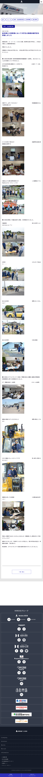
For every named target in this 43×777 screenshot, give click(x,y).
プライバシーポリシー (6, 765)
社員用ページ (4, 763)
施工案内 (35, 19)
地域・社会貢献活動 (19, 19)
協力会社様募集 (5, 759)
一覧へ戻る (21, 572)
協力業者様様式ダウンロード (8, 761)
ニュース (9, 19)
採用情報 (28, 19)
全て (3, 19)
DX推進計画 (4, 757)
